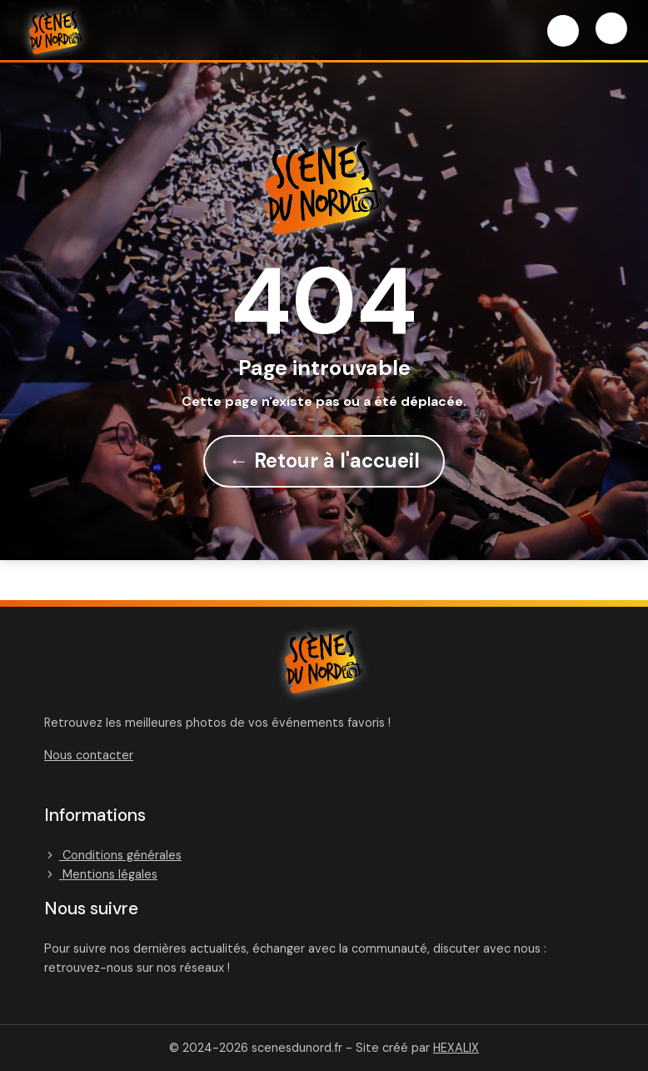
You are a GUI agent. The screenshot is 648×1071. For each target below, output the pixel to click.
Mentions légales (100, 874)
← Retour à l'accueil (324, 460)
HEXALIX (456, 1047)
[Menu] (611, 28)
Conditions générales (113, 855)
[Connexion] (563, 31)
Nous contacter (88, 755)
